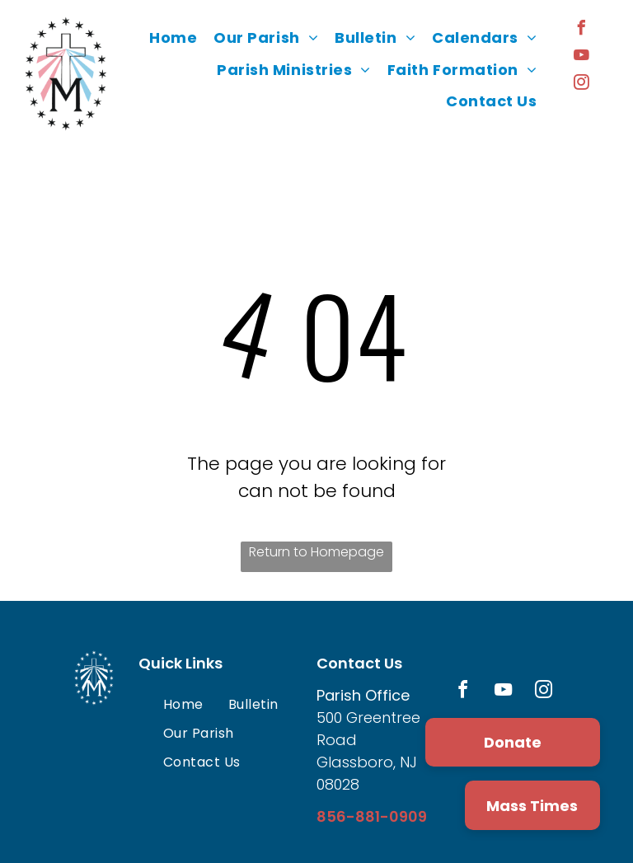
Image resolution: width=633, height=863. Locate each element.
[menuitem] (173, 38)
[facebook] (581, 30)
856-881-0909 (371, 816)
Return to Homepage (316, 551)
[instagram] (581, 84)
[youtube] (581, 57)
